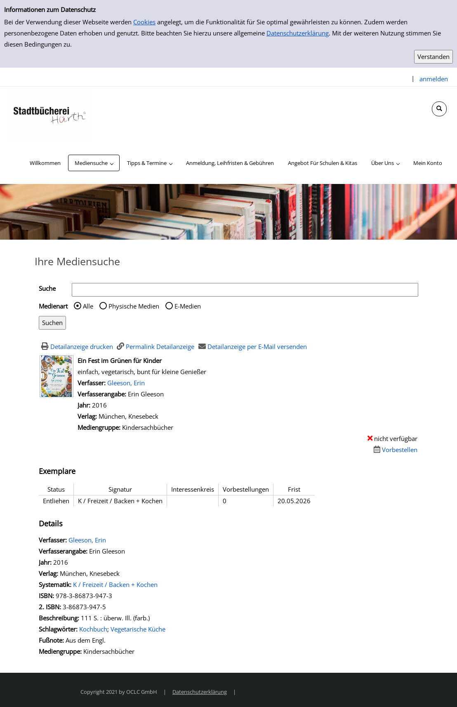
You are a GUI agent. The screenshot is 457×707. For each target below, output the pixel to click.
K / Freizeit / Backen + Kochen (115, 584)
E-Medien (187, 306)
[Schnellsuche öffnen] (439, 108)
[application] (94, 163)
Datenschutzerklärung (297, 33)
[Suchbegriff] (245, 290)
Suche (47, 288)
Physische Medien (133, 306)
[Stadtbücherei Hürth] (49, 113)
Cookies (144, 22)
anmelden (433, 79)
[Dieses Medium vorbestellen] (394, 449)
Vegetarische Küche (138, 629)
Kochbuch (93, 629)
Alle (88, 306)
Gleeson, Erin (126, 383)
